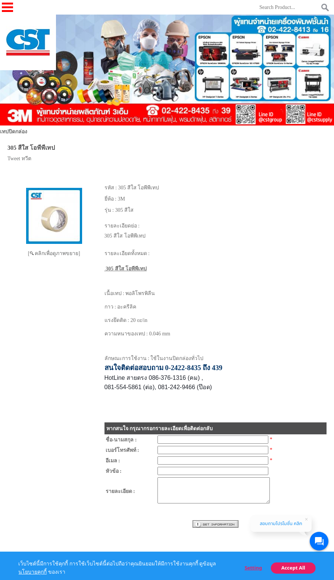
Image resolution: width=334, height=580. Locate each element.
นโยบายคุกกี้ (32, 572)
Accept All (293, 568)
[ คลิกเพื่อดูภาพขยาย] (54, 253)
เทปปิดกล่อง (13, 131)
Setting (253, 568)
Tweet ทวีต (19, 158)
